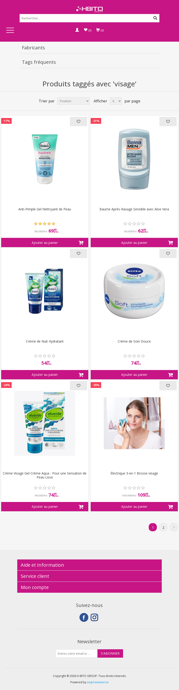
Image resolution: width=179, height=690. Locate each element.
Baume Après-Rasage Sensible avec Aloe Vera (134, 209)
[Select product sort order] (73, 101)
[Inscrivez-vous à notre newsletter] (77, 653)
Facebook (83, 617)
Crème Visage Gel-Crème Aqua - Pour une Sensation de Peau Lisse (44, 475)
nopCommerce (98, 682)
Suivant (174, 527)
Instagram (95, 617)
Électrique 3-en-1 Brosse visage (134, 473)
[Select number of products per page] (116, 101)
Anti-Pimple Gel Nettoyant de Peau (44, 209)
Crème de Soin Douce (134, 341)
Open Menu (10, 30)
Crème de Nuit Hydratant (45, 341)
